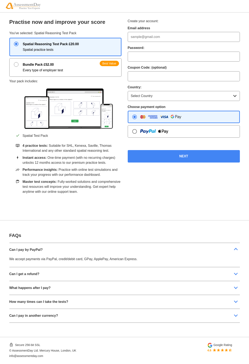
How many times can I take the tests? (38, 301)
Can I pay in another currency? (33, 315)
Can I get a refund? (24, 274)
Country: (135, 87)
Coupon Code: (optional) (147, 67)
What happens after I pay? (30, 288)
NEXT (183, 156)
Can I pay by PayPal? (26, 249)
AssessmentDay (22, 350)
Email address (139, 28)
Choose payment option (147, 107)
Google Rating (222, 345)
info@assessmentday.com (26, 356)
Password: (136, 48)
